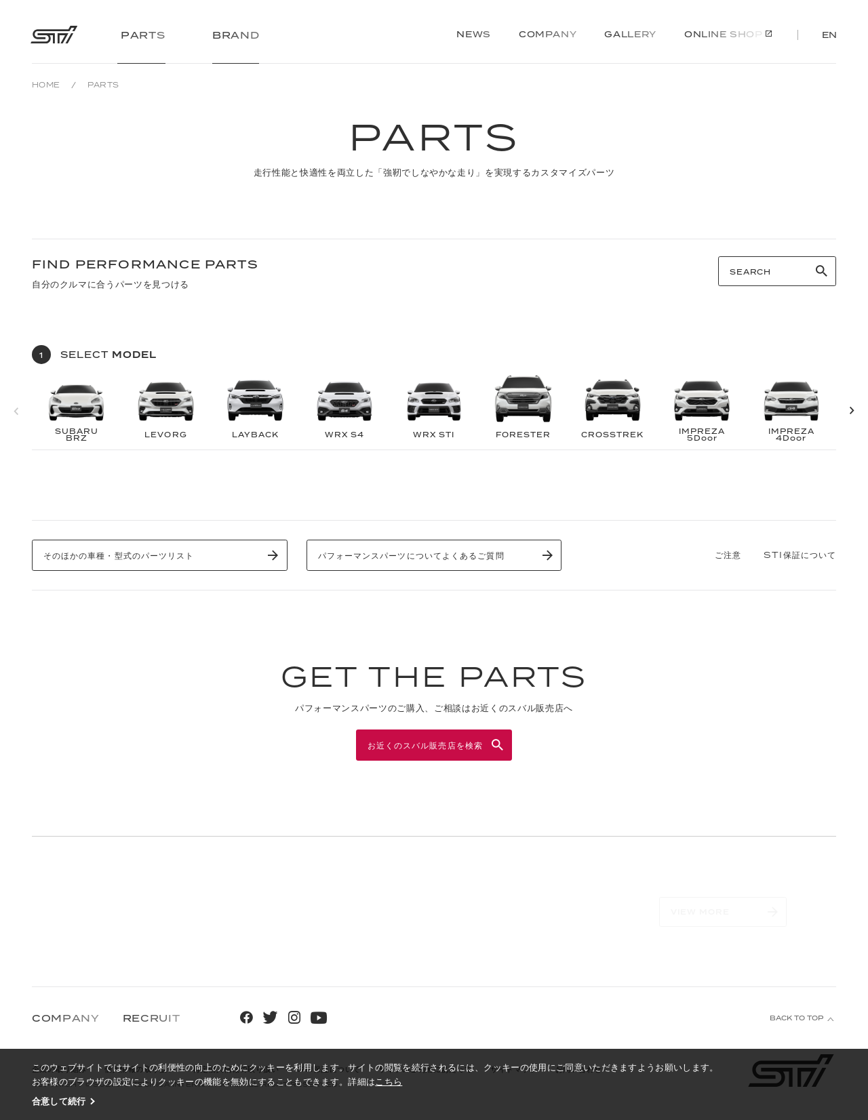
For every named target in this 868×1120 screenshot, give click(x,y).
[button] (852, 411)
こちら (388, 1081)
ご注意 (728, 555)
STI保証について (800, 555)
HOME (46, 84)
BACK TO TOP (796, 1018)
